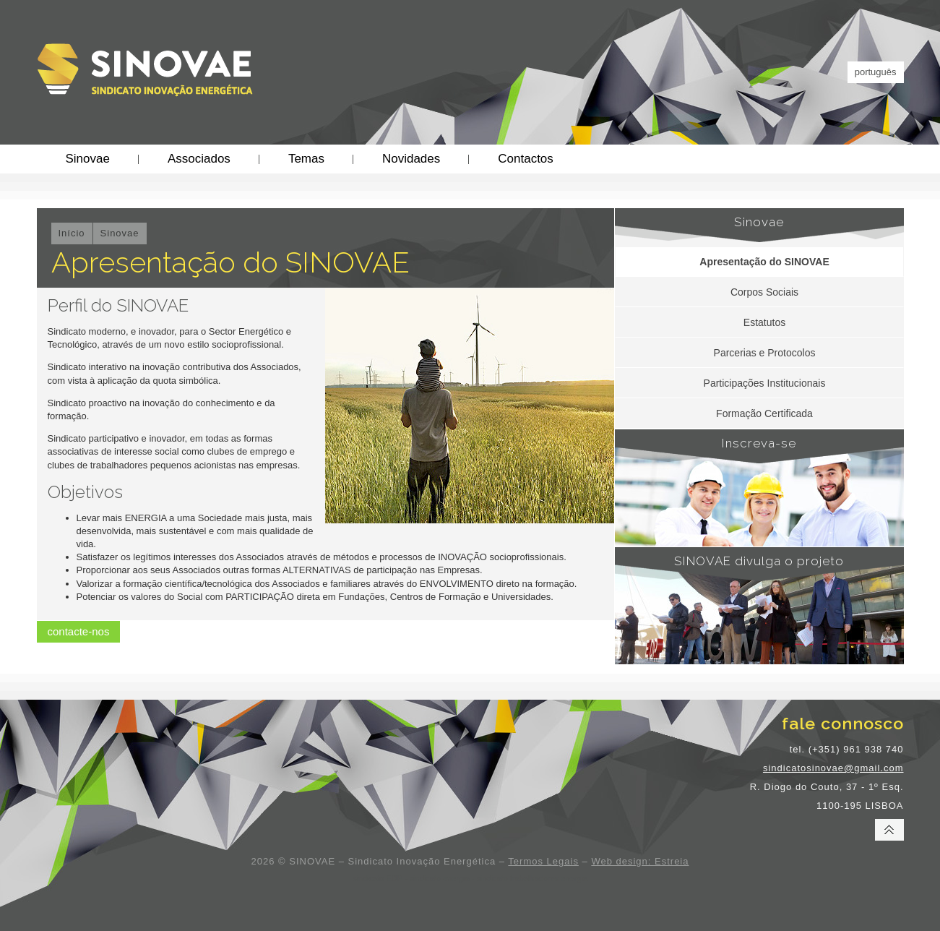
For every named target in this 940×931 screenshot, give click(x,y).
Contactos (525, 159)
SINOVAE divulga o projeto (759, 561)
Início (72, 233)
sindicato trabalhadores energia (532, 878)
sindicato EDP (377, 878)
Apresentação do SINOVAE (764, 261)
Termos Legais (543, 861)
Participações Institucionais (765, 383)
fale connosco (843, 723)
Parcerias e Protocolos (765, 353)
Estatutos (764, 322)
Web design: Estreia (640, 861)
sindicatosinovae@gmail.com (833, 768)
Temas (306, 159)
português (876, 71)
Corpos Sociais (764, 292)
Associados (199, 159)
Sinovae (88, 159)
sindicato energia (440, 878)
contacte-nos (79, 631)
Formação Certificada (764, 413)
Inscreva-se (759, 443)
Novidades (411, 159)
